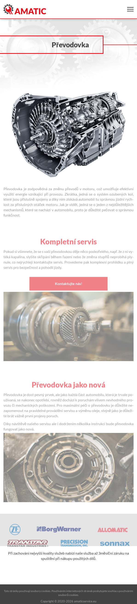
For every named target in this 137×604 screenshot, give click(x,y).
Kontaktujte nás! (68, 288)
